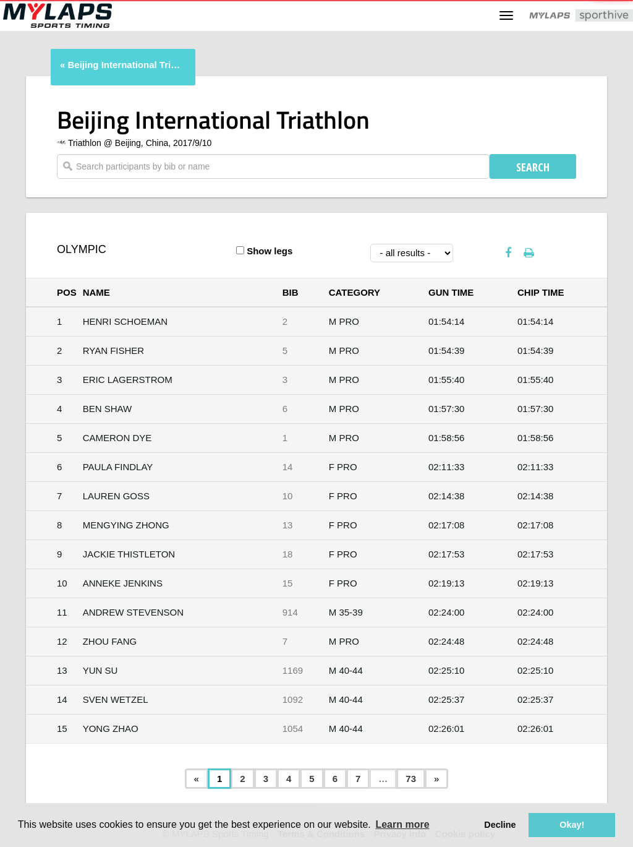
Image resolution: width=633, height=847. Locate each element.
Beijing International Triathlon (126, 64)
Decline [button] (500, 825)
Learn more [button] (402, 824)
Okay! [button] (571, 825)
